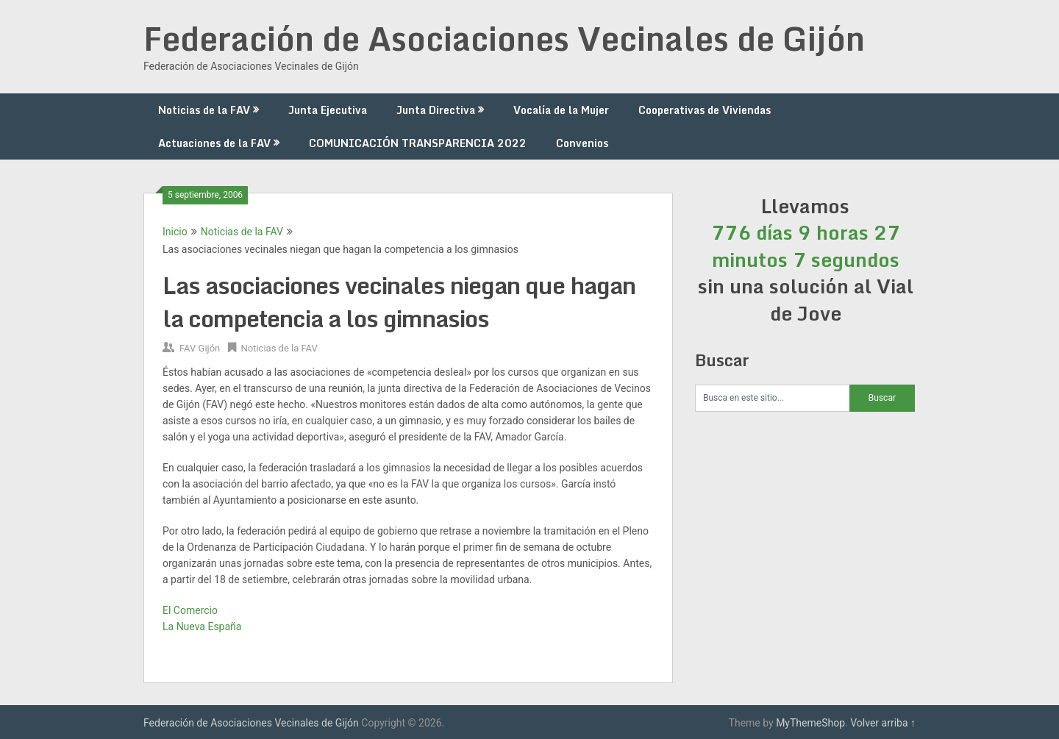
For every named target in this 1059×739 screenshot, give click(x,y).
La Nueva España (202, 626)
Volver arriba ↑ (883, 723)
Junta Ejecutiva (327, 109)
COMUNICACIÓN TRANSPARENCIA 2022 (418, 143)
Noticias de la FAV (204, 109)
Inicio (175, 232)
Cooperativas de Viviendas (704, 109)
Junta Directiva (435, 109)
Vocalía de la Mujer (561, 109)
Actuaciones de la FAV (214, 143)
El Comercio (190, 610)
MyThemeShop (810, 723)
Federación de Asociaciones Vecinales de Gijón (504, 38)
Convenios (582, 143)
